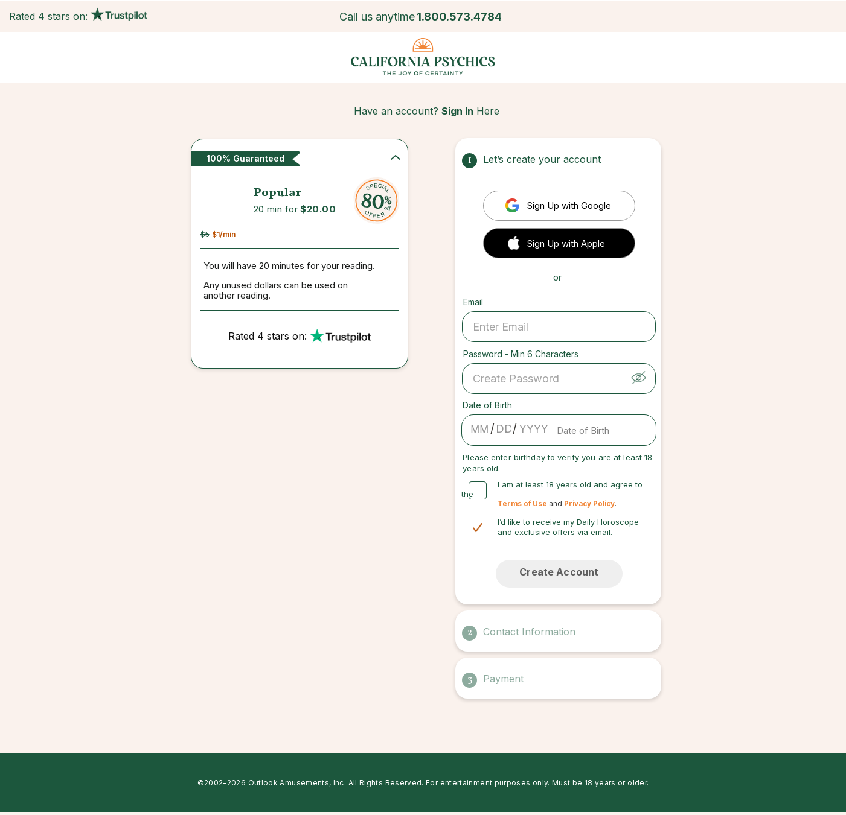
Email (473, 302)
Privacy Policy (589, 503)
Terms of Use (522, 503)
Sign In (457, 111)
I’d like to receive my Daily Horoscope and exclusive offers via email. (568, 527)
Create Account (558, 572)
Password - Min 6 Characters (520, 354)
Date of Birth (487, 405)
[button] (559, 242)
